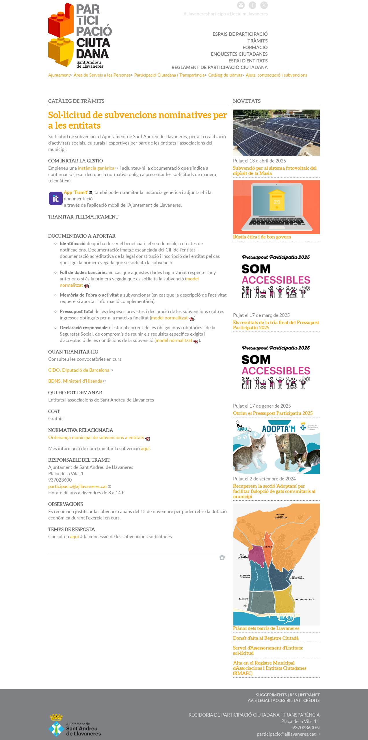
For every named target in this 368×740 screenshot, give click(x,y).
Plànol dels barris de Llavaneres (266, 628)
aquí (145, 448)
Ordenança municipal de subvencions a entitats (96, 437)
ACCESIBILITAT (286, 700)
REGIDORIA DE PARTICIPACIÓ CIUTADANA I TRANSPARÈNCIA (254, 715)
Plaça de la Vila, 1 (299, 721)
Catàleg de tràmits (225, 75)
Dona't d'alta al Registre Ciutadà (266, 638)
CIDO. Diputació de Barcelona (78, 370)
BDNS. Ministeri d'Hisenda (75, 381)
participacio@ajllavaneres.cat (77, 486)
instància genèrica (96, 168)
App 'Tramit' (76, 192)
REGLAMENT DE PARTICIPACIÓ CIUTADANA (220, 67)
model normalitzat (169, 317)
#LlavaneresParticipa (205, 13)
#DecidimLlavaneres (247, 13)
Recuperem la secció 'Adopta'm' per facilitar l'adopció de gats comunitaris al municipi (274, 491)
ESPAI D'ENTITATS (248, 60)
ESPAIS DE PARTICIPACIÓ (240, 34)
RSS (293, 695)
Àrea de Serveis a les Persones (102, 75)
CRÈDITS (311, 700)
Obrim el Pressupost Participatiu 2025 (273, 413)
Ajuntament (59, 75)
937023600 (304, 727)
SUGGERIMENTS (271, 695)
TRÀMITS (258, 40)
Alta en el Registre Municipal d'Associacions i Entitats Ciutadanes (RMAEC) (269, 668)
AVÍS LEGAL (259, 700)
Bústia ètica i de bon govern (262, 236)
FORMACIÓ (255, 47)
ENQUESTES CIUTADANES (239, 54)
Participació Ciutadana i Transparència (169, 75)
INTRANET (310, 695)
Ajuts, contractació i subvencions (276, 75)
